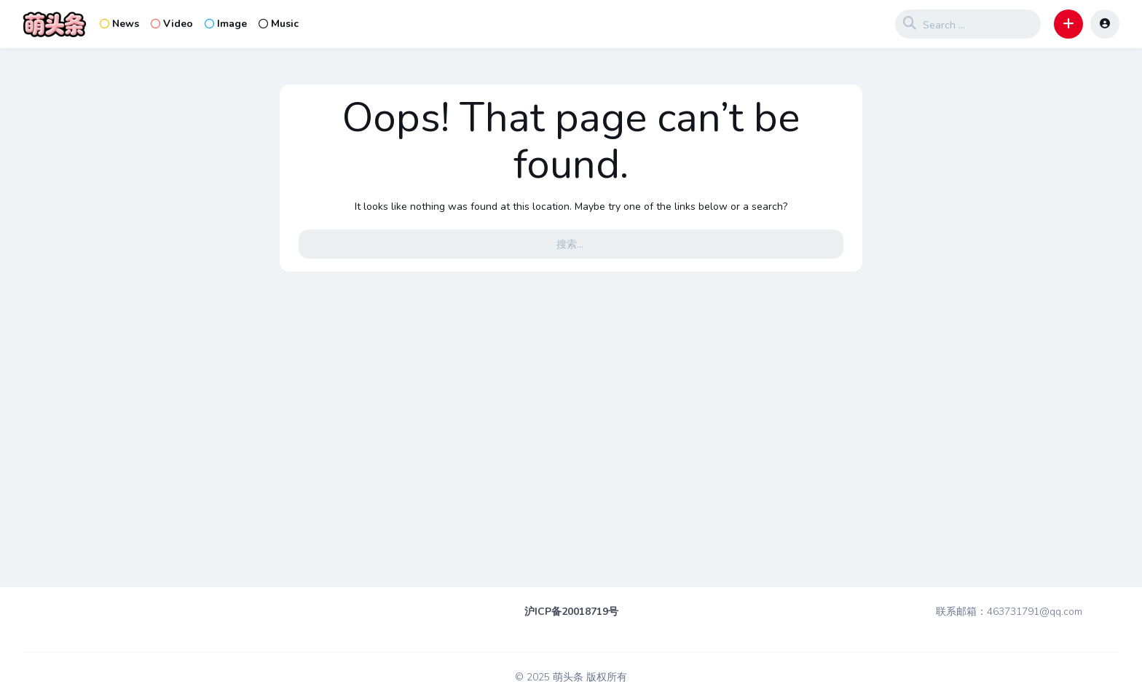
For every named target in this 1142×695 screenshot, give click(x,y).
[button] (1068, 24)
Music (279, 24)
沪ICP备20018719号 (571, 612)
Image (226, 24)
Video (172, 24)
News (119, 24)
